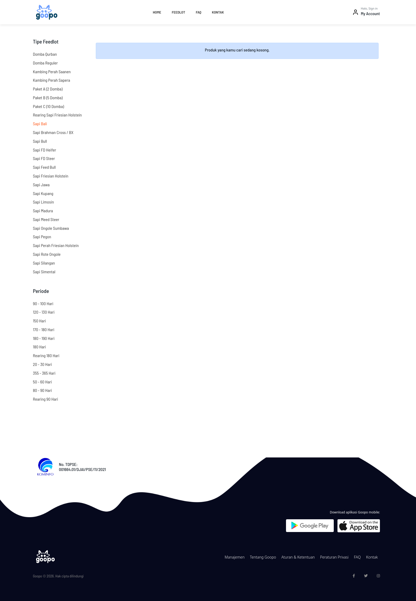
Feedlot (178, 12)
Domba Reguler (45, 62)
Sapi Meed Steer (46, 219)
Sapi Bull (40, 141)
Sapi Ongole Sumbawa (51, 228)
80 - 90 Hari (42, 390)
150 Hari (39, 320)
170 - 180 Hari (43, 329)
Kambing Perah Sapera (51, 80)
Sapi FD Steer (44, 158)
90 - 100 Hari (43, 303)
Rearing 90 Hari (45, 398)
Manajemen (235, 557)
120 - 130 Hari (43, 311)
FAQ (198, 12)
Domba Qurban (45, 54)
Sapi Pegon (42, 236)
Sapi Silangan (44, 262)
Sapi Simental (44, 271)
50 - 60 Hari (42, 381)
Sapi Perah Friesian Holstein (56, 245)
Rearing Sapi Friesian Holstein (57, 114)
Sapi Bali (40, 123)
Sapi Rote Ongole (46, 254)
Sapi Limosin (43, 201)
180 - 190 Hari (43, 338)
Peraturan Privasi (334, 557)
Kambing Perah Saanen (52, 71)
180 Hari (39, 346)
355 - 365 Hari (44, 372)
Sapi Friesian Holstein (50, 175)
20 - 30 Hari (42, 364)
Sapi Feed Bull (44, 167)
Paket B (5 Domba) (48, 97)
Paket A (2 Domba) (47, 88)
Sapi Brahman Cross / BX (53, 132)
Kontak (218, 12)
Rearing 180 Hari (46, 355)
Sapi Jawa (41, 184)
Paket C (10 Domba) (48, 106)
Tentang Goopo (263, 557)
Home (157, 12)
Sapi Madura (43, 210)
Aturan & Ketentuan (298, 557)
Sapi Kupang (43, 193)
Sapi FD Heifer (44, 149)
